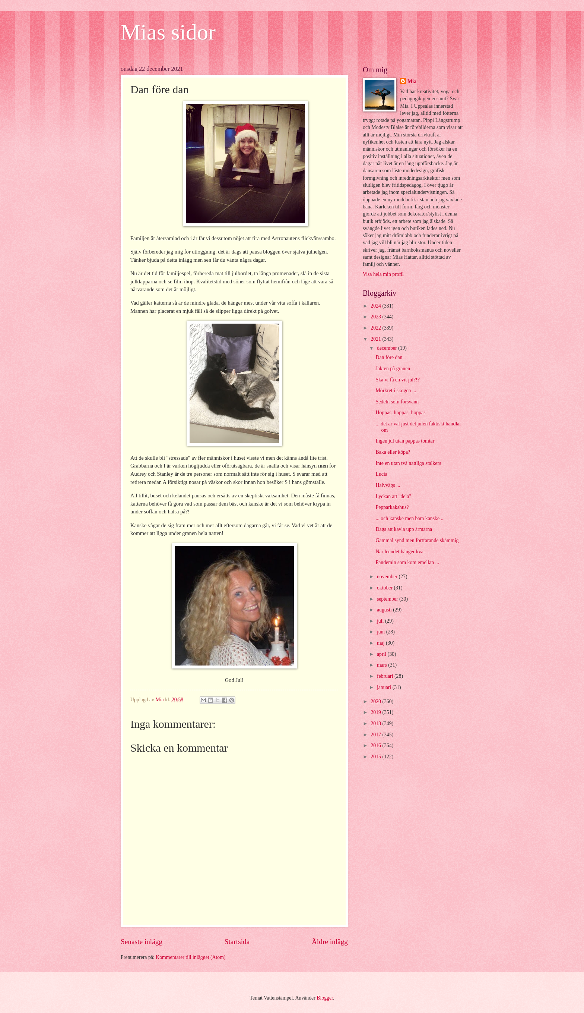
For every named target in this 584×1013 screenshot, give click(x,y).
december (387, 348)
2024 (376, 306)
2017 (376, 734)
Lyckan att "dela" (393, 496)
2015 (376, 756)
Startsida (237, 942)
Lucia (381, 474)
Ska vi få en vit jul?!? (397, 380)
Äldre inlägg (330, 942)
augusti (385, 610)
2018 (376, 723)
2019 (376, 712)
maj (381, 643)
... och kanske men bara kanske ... (409, 518)
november (388, 576)
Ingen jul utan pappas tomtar (404, 441)
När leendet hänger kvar (400, 551)
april (382, 654)
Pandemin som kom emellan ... (407, 562)
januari (385, 687)
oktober (385, 588)
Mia (411, 81)
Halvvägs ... (387, 485)
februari (385, 676)
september (388, 599)
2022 (376, 328)
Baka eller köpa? (392, 452)
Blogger (325, 998)
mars (382, 665)
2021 (376, 339)
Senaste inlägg (141, 942)
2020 (376, 701)
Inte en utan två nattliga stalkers (408, 463)
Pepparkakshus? (392, 507)
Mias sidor (168, 32)
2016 (376, 745)
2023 (376, 317)
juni (381, 632)
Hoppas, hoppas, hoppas (400, 412)
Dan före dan (388, 357)
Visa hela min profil (383, 274)
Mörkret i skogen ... (395, 390)
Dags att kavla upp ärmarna (403, 529)
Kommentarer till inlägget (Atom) (190, 957)
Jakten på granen (392, 368)
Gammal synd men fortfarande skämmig (416, 540)
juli (381, 621)
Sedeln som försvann (397, 402)
